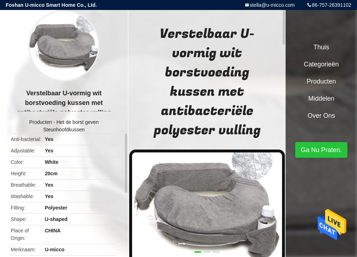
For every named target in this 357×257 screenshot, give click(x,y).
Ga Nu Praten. (321, 149)
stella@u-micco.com (272, 5)
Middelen (321, 98)
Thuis (321, 47)
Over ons (321, 115)
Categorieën (321, 64)
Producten (40, 122)
